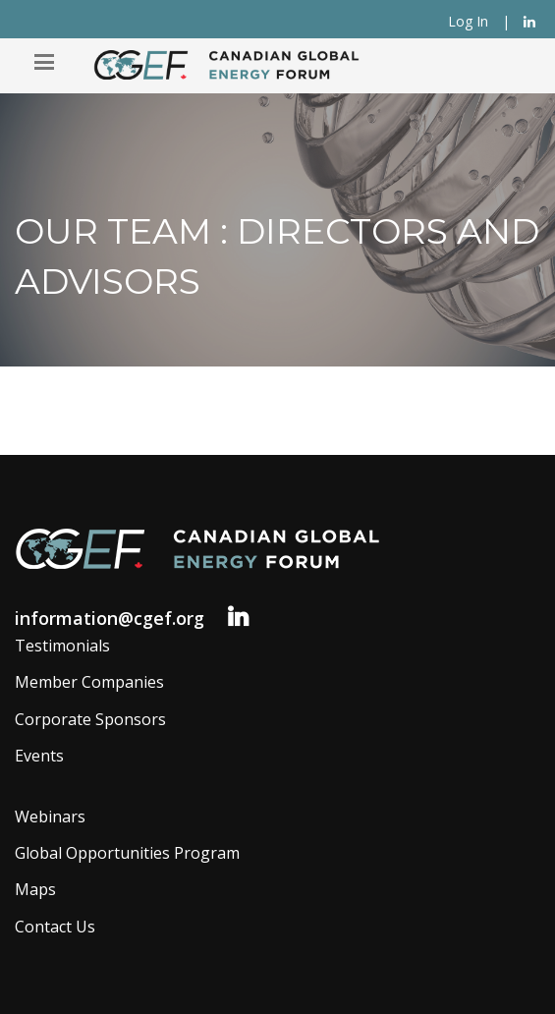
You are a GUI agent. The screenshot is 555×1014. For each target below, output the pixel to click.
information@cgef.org (109, 618)
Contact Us (55, 926)
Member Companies (89, 682)
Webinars (50, 816)
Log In (468, 21)
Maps (35, 889)
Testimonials (62, 645)
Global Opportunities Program (127, 853)
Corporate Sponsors (90, 719)
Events (39, 755)
